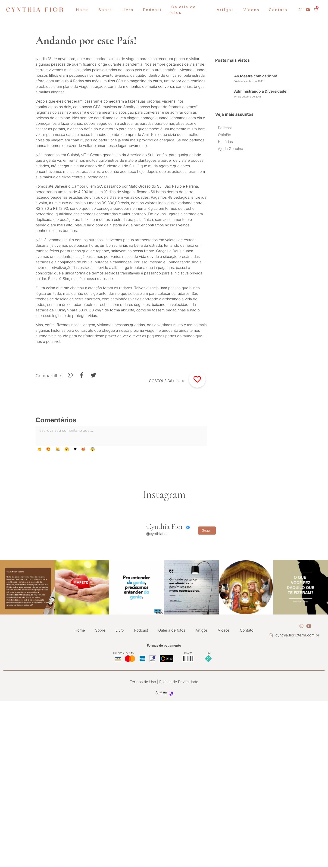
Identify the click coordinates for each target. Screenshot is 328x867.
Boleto (188, 743)
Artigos (202, 721)
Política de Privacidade (178, 772)
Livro (120, 721)
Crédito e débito (123, 743)
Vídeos (224, 721)
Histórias (225, 141)
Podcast (225, 127)
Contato (246, 721)
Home (80, 721)
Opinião (224, 134)
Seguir (207, 621)
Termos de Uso (143, 772)
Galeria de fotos (171, 721)
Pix (208, 743)
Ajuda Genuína (230, 148)
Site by (164, 783)
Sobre (100, 721)
